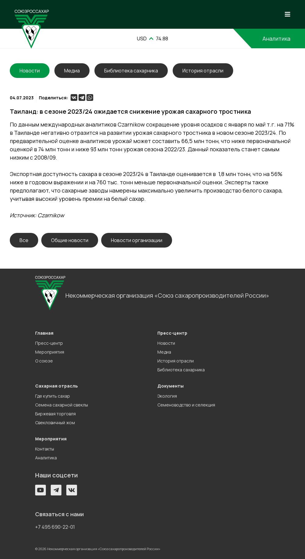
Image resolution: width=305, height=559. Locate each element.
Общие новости (69, 240)
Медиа (72, 70)
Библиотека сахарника (131, 70)
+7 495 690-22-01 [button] (55, 527)
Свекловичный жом (55, 422)
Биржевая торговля (55, 414)
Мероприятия (49, 352)
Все (24, 240)
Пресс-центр (49, 343)
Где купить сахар (52, 396)
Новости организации (136, 240)
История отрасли (202, 70)
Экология (167, 396)
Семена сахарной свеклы (61, 405)
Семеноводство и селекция (186, 405)
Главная (44, 333)
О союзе (44, 361)
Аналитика (276, 38)
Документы (170, 386)
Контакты (44, 449)
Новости (166, 343)
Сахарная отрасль (56, 386)
